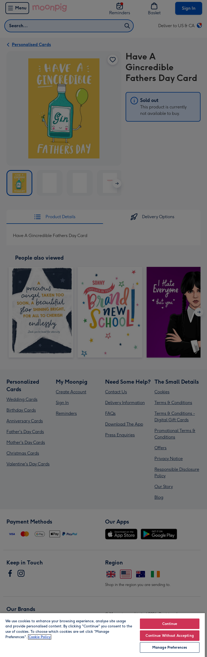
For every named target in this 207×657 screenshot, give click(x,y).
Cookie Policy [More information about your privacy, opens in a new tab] (40, 637)
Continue (169, 624)
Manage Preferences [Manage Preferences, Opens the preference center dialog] (169, 647)
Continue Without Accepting (170, 636)
